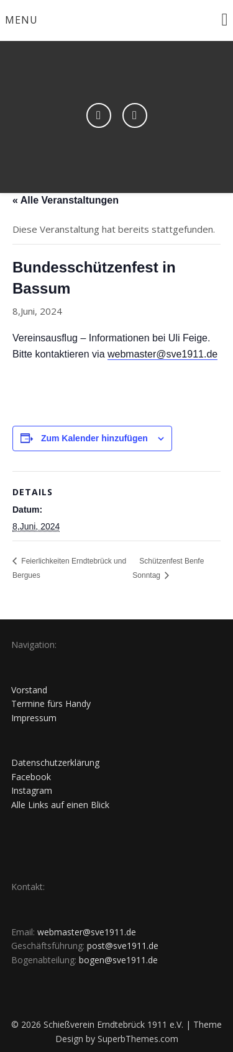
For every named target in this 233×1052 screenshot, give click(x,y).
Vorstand (29, 690)
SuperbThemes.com (138, 1039)
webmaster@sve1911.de (162, 354)
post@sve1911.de (122, 945)
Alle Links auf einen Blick (60, 805)
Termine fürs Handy (51, 703)
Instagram (31, 790)
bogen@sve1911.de (118, 960)
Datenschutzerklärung (55, 762)
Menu (21, 20)
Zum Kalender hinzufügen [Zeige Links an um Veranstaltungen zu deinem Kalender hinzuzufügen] (94, 438)
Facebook (31, 777)
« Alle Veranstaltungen (65, 200)
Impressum (34, 718)
